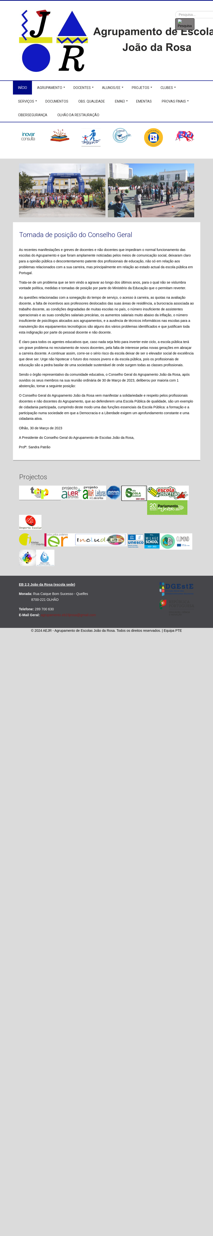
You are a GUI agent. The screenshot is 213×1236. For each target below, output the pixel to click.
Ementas (144, 101)
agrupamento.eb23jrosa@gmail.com (68, 615)
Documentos (56, 101)
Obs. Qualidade (91, 101)
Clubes (167, 88)
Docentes (82, 88)
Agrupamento (49, 88)
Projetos (140, 88)
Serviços (26, 101)
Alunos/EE (111, 88)
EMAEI (120, 101)
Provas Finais (174, 101)
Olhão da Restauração (78, 115)
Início (22, 88)
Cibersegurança (32, 115)
